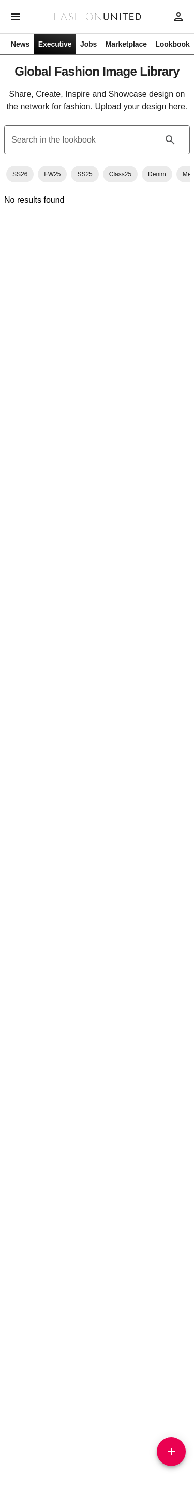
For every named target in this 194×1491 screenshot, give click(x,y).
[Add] (171, 1451)
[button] (20, 174)
